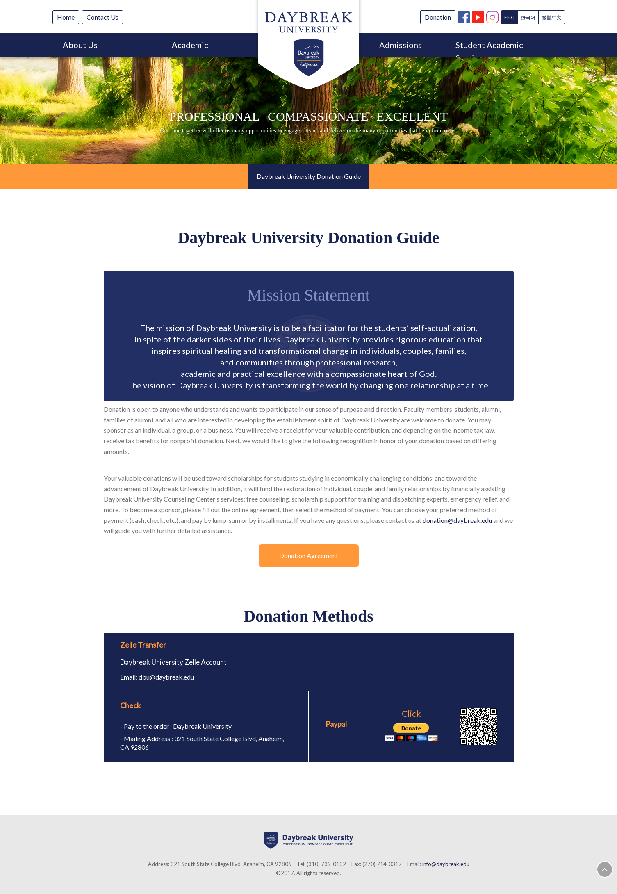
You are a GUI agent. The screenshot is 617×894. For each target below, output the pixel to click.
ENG (509, 17)
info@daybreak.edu (445, 864)
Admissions (400, 45)
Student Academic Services (489, 48)
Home (66, 17)
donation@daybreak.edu (457, 520)
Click (411, 724)
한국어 (528, 17)
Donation (438, 17)
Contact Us (102, 17)
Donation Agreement (308, 555)
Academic (190, 45)
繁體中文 (552, 17)
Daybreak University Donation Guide (309, 176)
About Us (80, 45)
